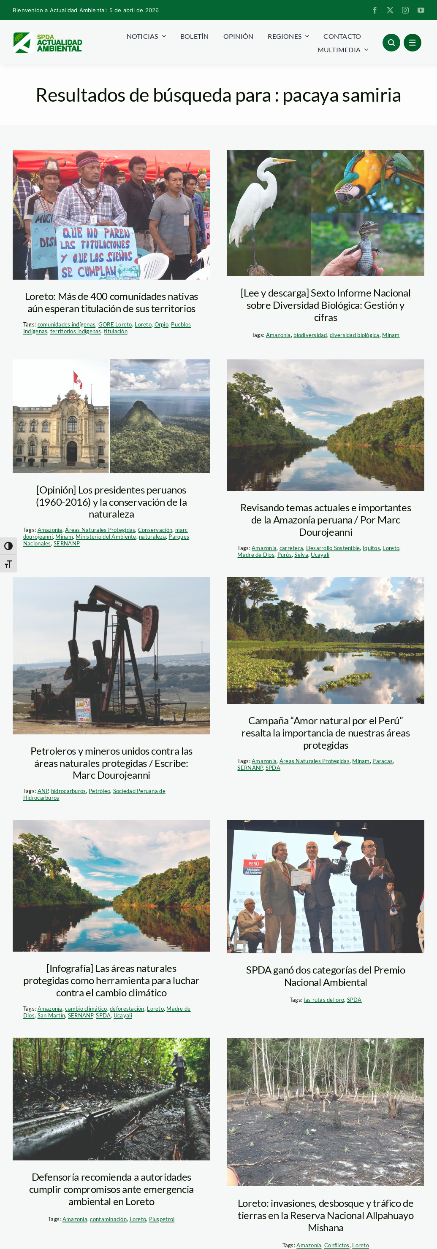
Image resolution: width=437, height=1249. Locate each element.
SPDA (273, 767)
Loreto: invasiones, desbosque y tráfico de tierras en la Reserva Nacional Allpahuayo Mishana (326, 1215)
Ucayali (320, 554)
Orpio (161, 324)
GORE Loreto (115, 324)
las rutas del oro (324, 999)
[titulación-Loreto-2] (111, 215)
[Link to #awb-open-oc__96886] (391, 42)
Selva (301, 554)
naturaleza (152, 536)
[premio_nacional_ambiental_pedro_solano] (325, 886)
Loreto (143, 324)
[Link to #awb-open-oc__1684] (412, 42)
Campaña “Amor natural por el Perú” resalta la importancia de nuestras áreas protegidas (326, 732)
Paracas (382, 761)
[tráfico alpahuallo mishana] (325, 1112)
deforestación (127, 1008)
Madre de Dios (255, 554)
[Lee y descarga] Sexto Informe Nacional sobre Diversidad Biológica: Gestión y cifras (325, 304)
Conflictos (337, 1245)
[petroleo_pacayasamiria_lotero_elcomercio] (111, 1099)
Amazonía (278, 335)
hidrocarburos (68, 791)
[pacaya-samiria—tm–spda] (325, 213)
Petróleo (99, 791)
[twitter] (390, 10)
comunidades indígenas (67, 324)
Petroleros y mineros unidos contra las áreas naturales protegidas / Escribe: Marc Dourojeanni (111, 763)
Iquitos (371, 548)
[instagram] (405, 10)
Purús (284, 554)
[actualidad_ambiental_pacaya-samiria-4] (325, 425)
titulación (116, 331)
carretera (291, 548)
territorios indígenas (75, 331)
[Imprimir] (111, 416)
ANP (43, 791)
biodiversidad (310, 335)
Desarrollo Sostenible (333, 548)
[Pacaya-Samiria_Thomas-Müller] (325, 640)
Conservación (155, 529)
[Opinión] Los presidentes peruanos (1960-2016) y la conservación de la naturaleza (111, 501)
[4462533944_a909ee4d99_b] (111, 655)
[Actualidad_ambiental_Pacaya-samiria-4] (111, 886)
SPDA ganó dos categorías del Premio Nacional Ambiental (325, 975)
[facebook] (375, 10)
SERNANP (67, 543)
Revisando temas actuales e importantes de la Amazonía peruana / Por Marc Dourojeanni (325, 519)
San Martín (51, 1015)
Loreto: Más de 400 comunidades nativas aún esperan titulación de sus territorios (111, 302)
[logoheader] (47, 35)
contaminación (108, 1219)
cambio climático (86, 1008)
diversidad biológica (354, 335)
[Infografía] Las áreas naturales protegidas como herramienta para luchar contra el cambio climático (111, 980)
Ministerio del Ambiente (106, 536)
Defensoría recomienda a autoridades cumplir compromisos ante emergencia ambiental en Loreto (111, 1189)
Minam (390, 335)
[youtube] (421, 10)
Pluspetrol (162, 1219)
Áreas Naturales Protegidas (100, 529)
